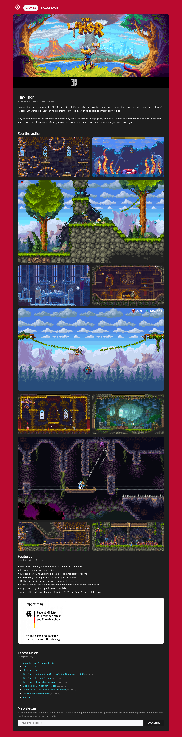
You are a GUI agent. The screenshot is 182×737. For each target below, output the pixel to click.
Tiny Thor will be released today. (40, 681)
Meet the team (30, 670)
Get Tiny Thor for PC (33, 666)
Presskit (27, 697)
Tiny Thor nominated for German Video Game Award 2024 (54, 674)
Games (30, 8)
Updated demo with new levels (39, 685)
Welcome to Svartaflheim (36, 693)
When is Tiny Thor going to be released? (44, 689)
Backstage (49, 8)
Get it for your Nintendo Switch (39, 662)
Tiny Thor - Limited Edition (37, 678)
